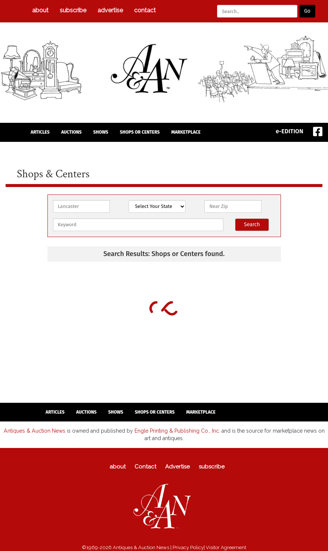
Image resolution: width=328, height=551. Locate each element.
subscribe (73, 10)
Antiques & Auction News (30, 430)
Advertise (110, 10)
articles (40, 132)
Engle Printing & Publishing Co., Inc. (173, 430)
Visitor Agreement (226, 547)
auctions (71, 132)
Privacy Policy (188, 547)
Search (252, 224)
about (40, 10)
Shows (100, 132)
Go (307, 11)
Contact (145, 10)
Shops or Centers (140, 132)
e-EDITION (289, 131)
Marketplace (185, 132)
